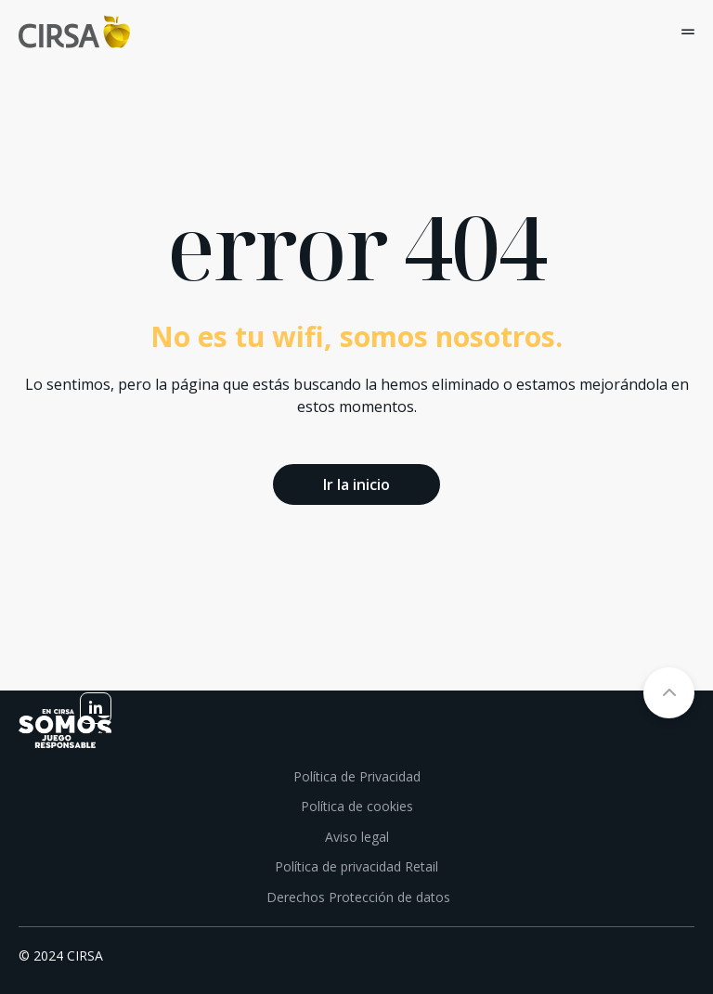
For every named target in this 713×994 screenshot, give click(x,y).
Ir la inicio (356, 484)
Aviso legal (357, 837)
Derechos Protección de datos (356, 897)
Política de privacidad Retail (356, 866)
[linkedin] (95, 708)
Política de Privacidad (357, 776)
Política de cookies (357, 806)
